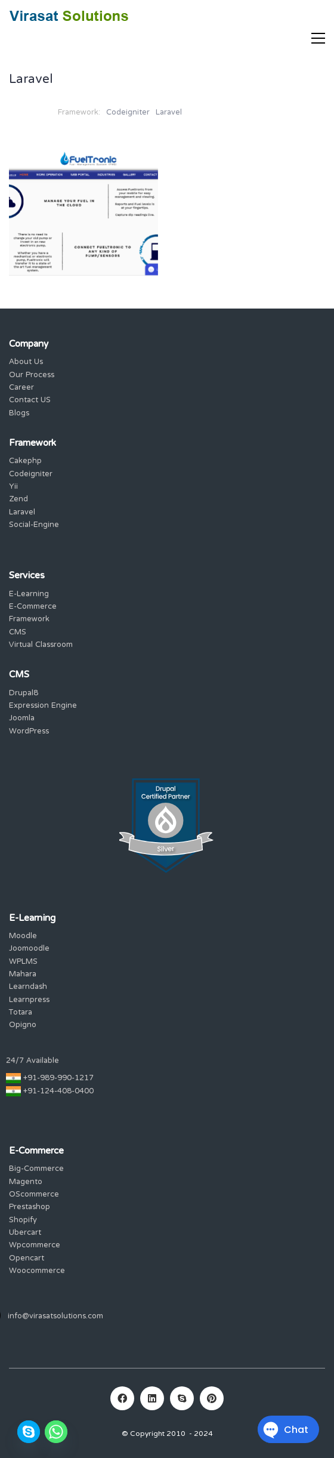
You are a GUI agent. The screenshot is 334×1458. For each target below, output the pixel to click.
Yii (13, 487)
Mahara (22, 975)
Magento (25, 1182)
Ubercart (25, 1233)
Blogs (19, 414)
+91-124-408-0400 (58, 1092)
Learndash (28, 987)
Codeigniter (128, 113)
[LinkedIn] (152, 1398)
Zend (18, 500)
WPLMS (23, 962)
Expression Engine (43, 706)
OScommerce (34, 1195)
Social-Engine (34, 525)
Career (21, 388)
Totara (20, 1013)
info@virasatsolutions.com (55, 1317)
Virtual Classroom (41, 645)
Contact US (30, 400)
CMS (17, 633)
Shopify (23, 1221)
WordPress (29, 732)
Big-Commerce (36, 1169)
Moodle (23, 936)
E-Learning (29, 594)
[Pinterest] (212, 1398)
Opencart (26, 1259)
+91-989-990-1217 (58, 1078)
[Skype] (182, 1398)
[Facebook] (122, 1398)
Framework (29, 620)
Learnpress (29, 1000)
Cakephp (25, 461)
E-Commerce (33, 607)
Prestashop (29, 1207)
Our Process (31, 375)
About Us (26, 362)
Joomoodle (29, 949)
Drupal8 (23, 694)
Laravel (169, 113)
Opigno (22, 1025)
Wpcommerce (34, 1246)
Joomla (22, 719)
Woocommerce (37, 1271)
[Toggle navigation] (318, 38)
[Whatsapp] (56, 1431)
